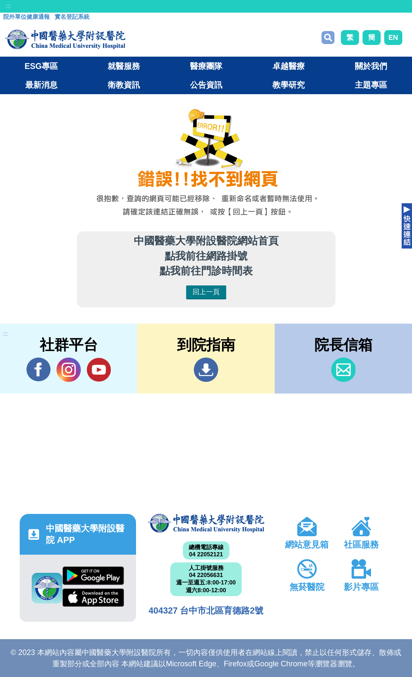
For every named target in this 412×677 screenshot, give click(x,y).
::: (8, 6)
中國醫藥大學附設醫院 (206, 523)
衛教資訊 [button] (124, 84)
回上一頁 (206, 291)
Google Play (93, 575)
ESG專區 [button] (41, 66)
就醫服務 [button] (124, 66)
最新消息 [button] (41, 84)
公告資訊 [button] (206, 84)
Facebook (38, 370)
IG (69, 370)
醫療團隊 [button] (206, 66)
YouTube (99, 370)
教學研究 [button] (288, 84)
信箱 (343, 370)
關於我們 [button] (371, 66)
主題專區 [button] (371, 84)
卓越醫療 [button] (288, 66)
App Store (93, 597)
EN (393, 37)
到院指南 (206, 370)
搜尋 (328, 37)
